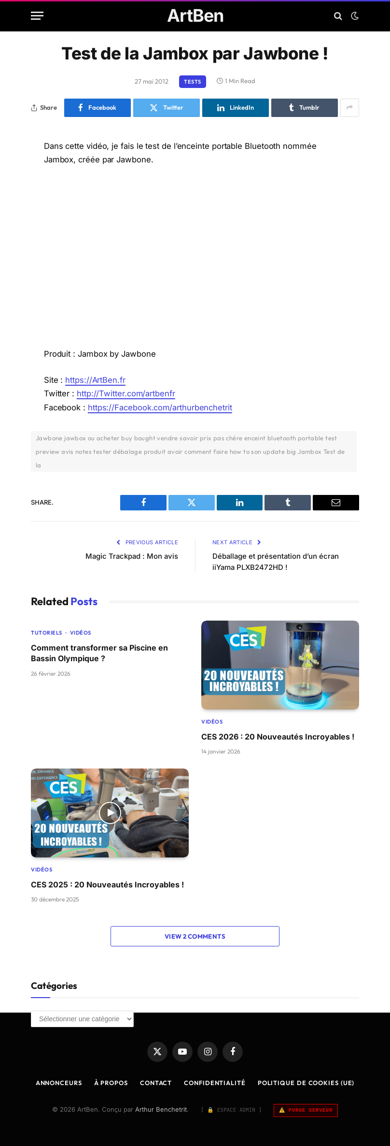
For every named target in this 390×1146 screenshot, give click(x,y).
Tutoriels (46, 632)
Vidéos (80, 632)
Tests (192, 81)
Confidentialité (215, 1083)
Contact (155, 1083)
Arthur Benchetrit (161, 1109)
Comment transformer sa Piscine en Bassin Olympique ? (99, 653)
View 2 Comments (195, 936)
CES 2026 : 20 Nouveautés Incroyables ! (277, 736)
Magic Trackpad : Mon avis (131, 556)
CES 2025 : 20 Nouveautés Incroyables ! (107, 884)
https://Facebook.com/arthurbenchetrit (160, 407)
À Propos (110, 1083)
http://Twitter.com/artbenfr (126, 393)
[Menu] (37, 16)
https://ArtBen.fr (95, 380)
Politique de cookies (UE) (306, 1083)
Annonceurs (58, 1083)
